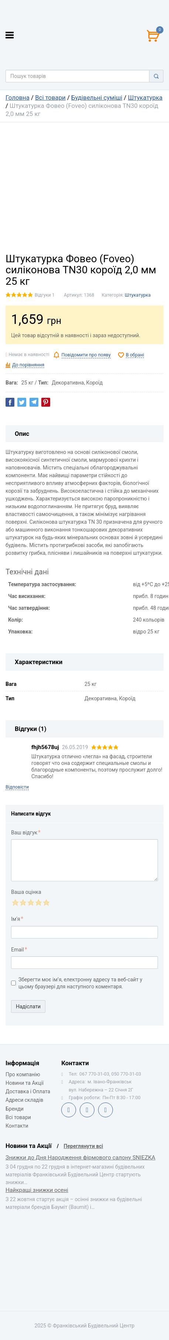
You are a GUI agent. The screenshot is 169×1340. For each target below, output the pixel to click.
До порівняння (28, 365)
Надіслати (28, 1006)
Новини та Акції (25, 1083)
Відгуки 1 (45, 295)
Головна (18, 97)
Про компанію (23, 1074)
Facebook (68, 1110)
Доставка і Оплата (28, 1091)
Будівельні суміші (96, 97)
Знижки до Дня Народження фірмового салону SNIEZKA (80, 1157)
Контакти (17, 1126)
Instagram (105, 1110)
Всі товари (50, 97)
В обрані (135, 355)
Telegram (87, 1110)
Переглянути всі (83, 1146)
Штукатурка (145, 97)
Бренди (15, 1109)
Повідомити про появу (86, 355)
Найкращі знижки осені (37, 1190)
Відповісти (17, 787)
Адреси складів (24, 1100)
